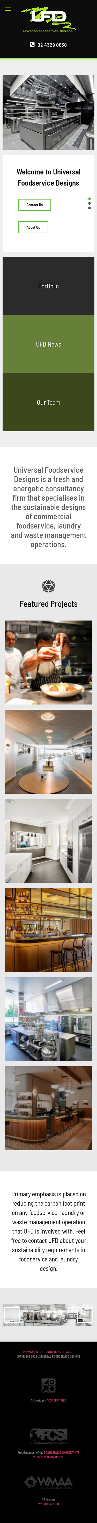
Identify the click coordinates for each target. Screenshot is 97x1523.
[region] (48, 1315)
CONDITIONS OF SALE (59, 1351)
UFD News (48, 344)
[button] (9, 9)
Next (85, 1315)
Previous (12, 1315)
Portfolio (48, 286)
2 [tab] (48, 1316)
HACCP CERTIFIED (55, 1400)
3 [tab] (54, 1316)
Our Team (48, 402)
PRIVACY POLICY (33, 1351)
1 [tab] (42, 1316)
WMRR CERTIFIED (48, 1504)
